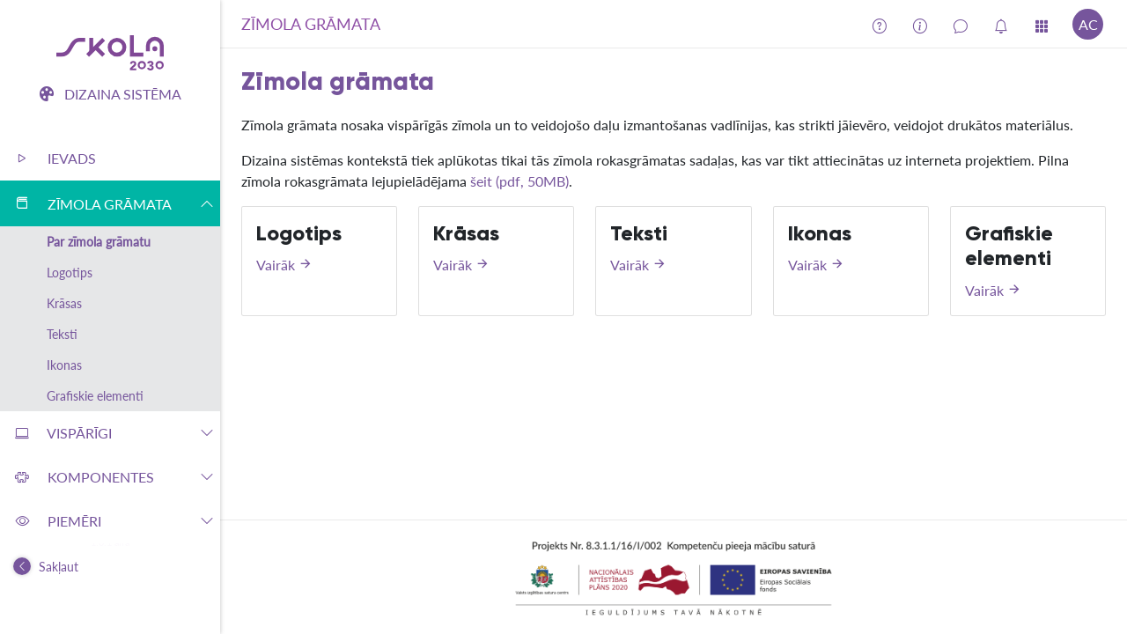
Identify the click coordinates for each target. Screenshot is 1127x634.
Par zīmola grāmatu (99, 241)
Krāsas (64, 303)
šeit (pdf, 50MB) (519, 181)
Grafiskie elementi (95, 395)
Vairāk (284, 264)
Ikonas (64, 365)
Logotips (69, 272)
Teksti (62, 334)
